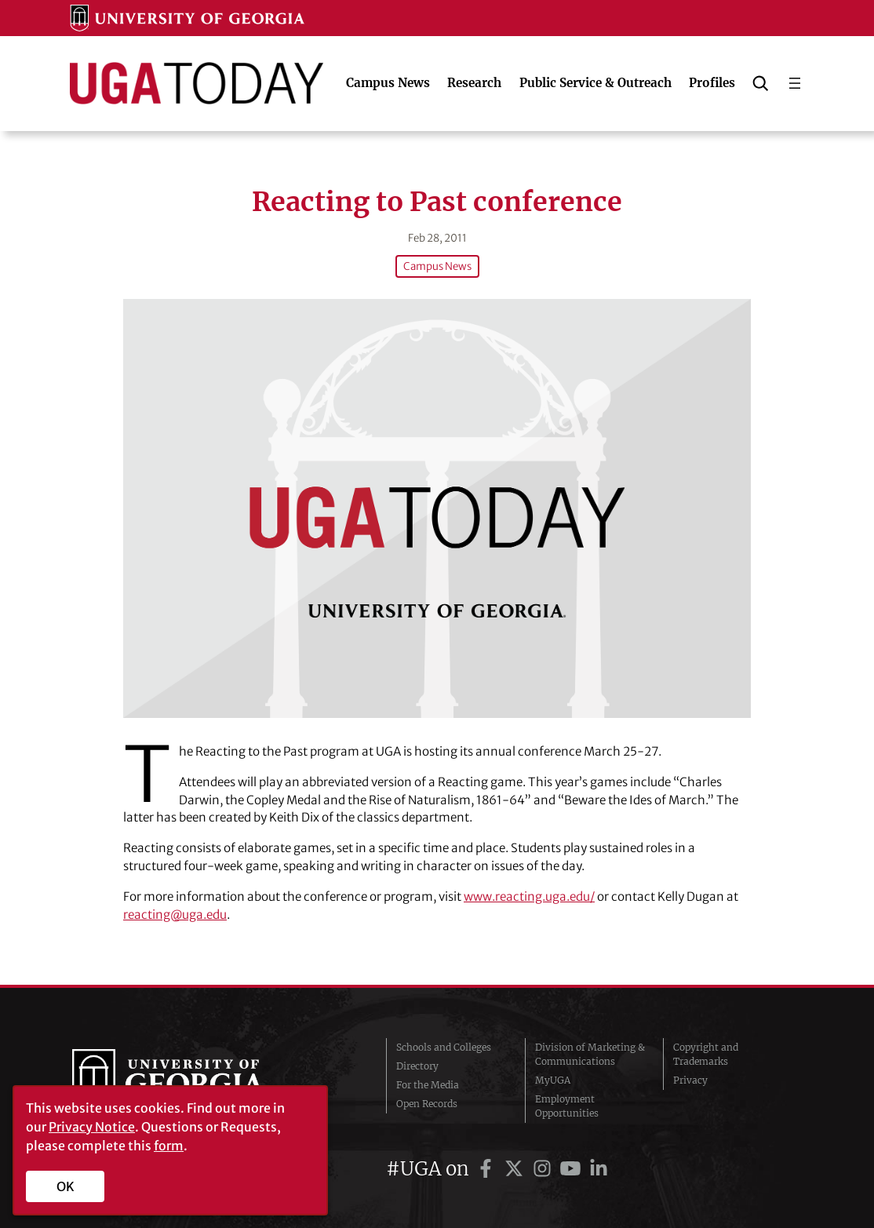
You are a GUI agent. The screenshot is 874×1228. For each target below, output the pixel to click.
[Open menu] (794, 83)
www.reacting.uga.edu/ (529, 896)
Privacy (690, 1080)
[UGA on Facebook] (488, 1169)
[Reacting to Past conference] (437, 508)
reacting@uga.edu (175, 914)
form (169, 1145)
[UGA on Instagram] (544, 1169)
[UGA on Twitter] (516, 1169)
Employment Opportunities (567, 1106)
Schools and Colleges (443, 1047)
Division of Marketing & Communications (590, 1054)
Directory (417, 1066)
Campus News (437, 266)
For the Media (427, 1085)
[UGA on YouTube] (573, 1169)
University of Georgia (190, 1080)
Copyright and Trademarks (705, 1054)
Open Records (426, 1104)
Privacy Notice (92, 1127)
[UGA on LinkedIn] (598, 1169)
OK (65, 1186)
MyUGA (552, 1080)
